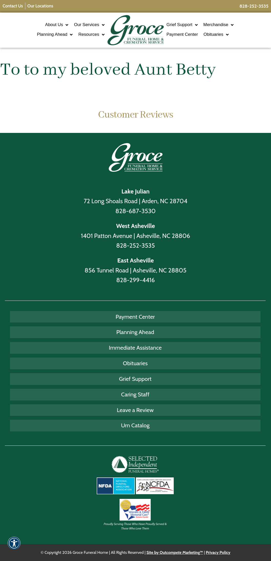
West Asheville (135, 226)
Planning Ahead (55, 34)
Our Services (89, 25)
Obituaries (216, 34)
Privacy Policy (218, 552)
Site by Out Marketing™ (174, 552)
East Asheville (135, 260)
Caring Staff (135, 394)
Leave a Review (135, 410)
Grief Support (182, 25)
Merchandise (218, 25)
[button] (14, 546)
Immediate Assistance (135, 347)
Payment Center (182, 34)
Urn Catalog (135, 425)
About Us (56, 25)
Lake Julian (136, 191)
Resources (91, 34)
